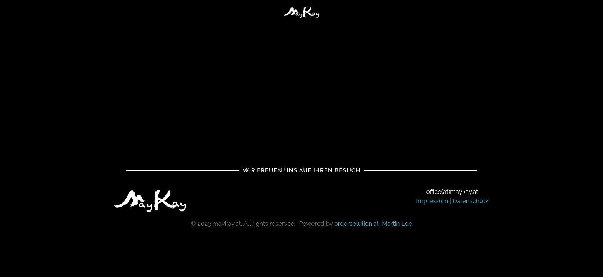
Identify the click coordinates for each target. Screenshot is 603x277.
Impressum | (434, 201)
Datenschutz (470, 201)
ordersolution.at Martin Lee (373, 223)
